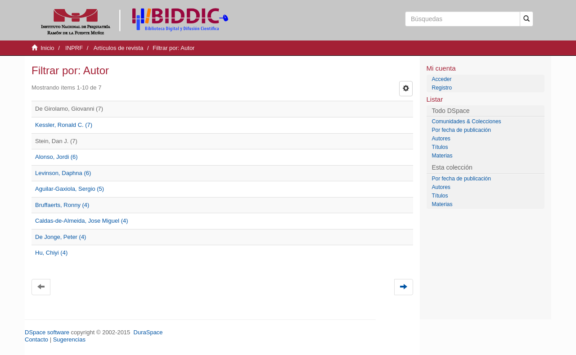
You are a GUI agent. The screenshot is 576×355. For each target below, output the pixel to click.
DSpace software (47, 332)
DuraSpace (148, 332)
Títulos (440, 147)
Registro (442, 88)
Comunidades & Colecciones (466, 121)
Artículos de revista (119, 48)
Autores (441, 138)
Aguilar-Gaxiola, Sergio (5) (69, 188)
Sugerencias (69, 339)
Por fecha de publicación (461, 130)
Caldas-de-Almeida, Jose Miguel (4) (81, 220)
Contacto (36, 339)
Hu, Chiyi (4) (51, 252)
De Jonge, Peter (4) (60, 237)
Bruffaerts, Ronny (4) (62, 205)
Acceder (442, 79)
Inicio (47, 48)
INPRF (74, 48)
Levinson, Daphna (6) (63, 173)
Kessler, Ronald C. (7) (63, 124)
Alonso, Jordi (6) (56, 156)
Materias (442, 156)
